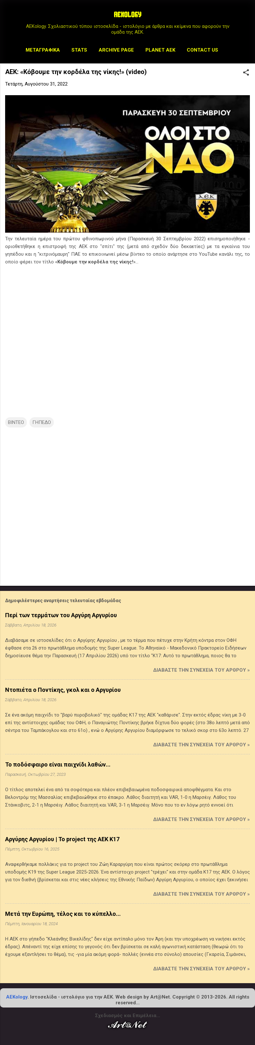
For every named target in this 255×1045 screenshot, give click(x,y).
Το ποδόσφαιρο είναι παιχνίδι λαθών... (58, 764)
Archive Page (116, 50)
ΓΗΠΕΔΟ (41, 422)
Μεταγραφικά (43, 50)
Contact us (202, 50)
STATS (79, 50)
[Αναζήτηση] (246, 17)
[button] (246, 73)
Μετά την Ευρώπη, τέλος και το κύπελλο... (63, 913)
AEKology (17, 997)
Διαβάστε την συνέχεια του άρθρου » (201, 670)
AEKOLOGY (127, 15)
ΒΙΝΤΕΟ (16, 422)
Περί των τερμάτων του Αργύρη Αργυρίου (61, 615)
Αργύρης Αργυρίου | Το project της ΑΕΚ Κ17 (62, 839)
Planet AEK (160, 50)
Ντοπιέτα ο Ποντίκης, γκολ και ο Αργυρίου (63, 689)
